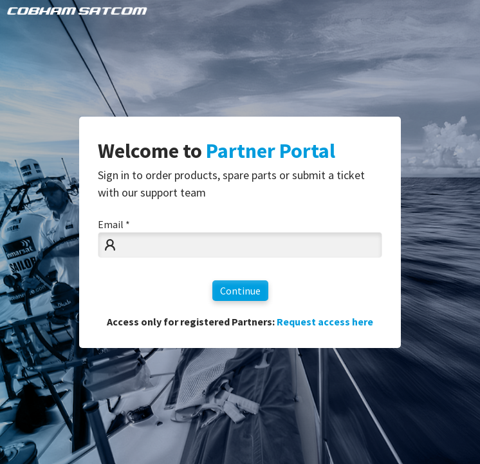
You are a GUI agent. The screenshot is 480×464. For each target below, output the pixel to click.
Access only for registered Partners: (240, 321)
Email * (114, 224)
